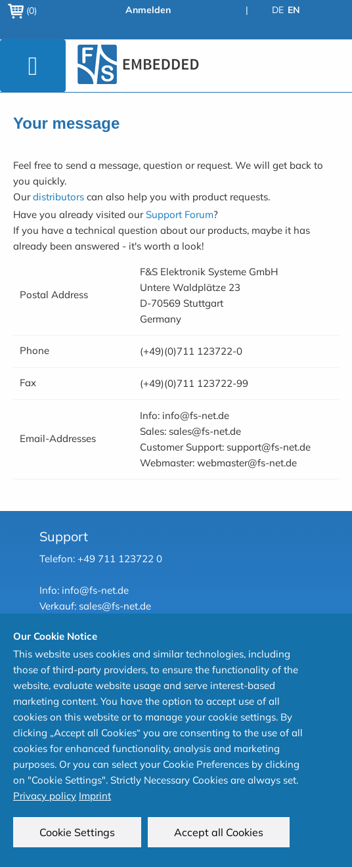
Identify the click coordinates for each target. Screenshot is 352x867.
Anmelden (148, 10)
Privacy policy (44, 795)
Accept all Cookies (218, 832)
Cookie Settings (77, 832)
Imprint (95, 795)
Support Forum (179, 214)
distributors (58, 196)
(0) (22, 10)
